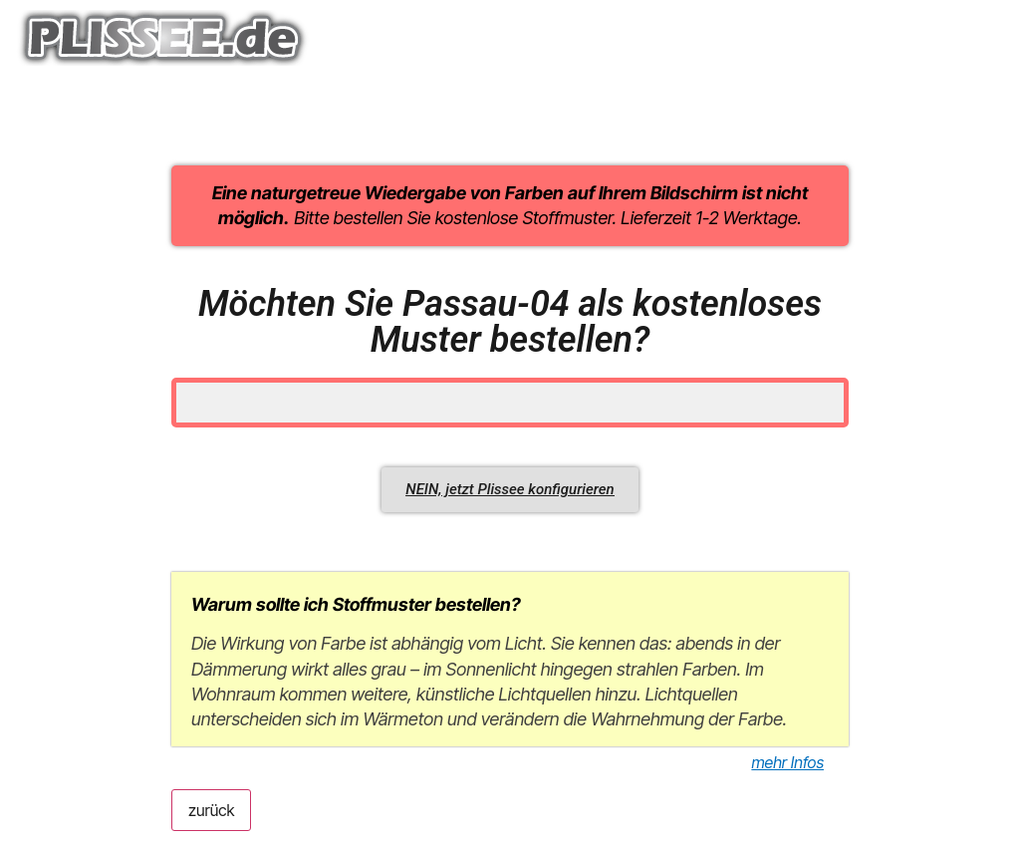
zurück (211, 810)
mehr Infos (787, 762)
